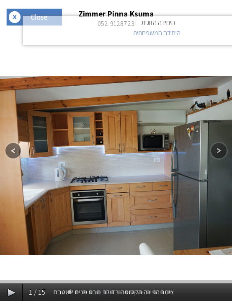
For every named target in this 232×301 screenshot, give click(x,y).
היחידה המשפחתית (156, 32)
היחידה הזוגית (158, 22)
